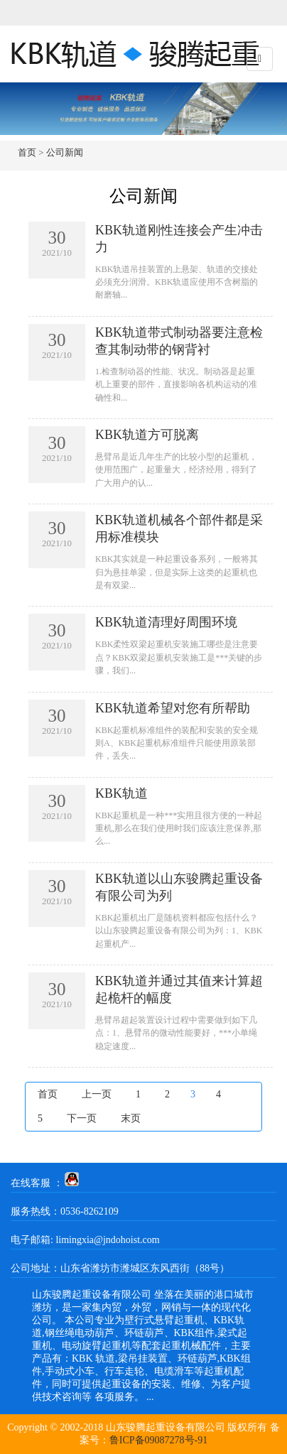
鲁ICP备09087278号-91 (158, 1440)
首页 (27, 152)
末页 (131, 1118)
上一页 (97, 1094)
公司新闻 (64, 152)
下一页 (82, 1118)
